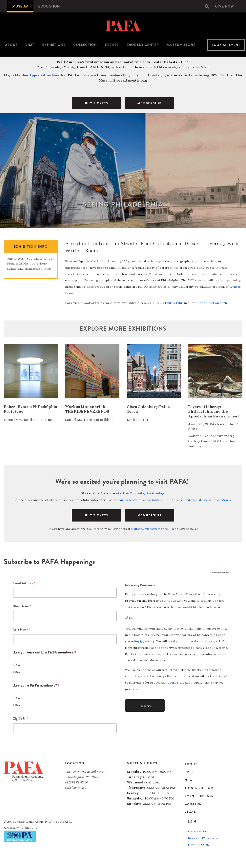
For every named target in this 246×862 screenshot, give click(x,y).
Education (49, 6)
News (190, 779)
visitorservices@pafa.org (149, 527)
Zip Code (20, 718)
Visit (29, 44)
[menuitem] (20, 6)
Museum (20, 6)
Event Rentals (199, 794)
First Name (22, 605)
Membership (149, 514)
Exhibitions (53, 44)
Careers (193, 802)
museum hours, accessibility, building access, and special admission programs (174, 499)
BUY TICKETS (96, 103)
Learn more (176, 681)
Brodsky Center (143, 44)
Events (111, 44)
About (11, 44)
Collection (85, 44)
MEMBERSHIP (149, 103)
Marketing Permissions (140, 583)
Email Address (24, 582)
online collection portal (211, 302)
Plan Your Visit (196, 67)
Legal (190, 810)
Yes (18, 663)
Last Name (22, 629)
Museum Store (181, 44)
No (18, 671)
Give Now (224, 6)
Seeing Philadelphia (168, 302)
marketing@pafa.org (140, 640)
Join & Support (200, 786)
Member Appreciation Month (39, 75)
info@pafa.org (75, 786)
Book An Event (226, 45)
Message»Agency (19, 826)
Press (190, 771)
